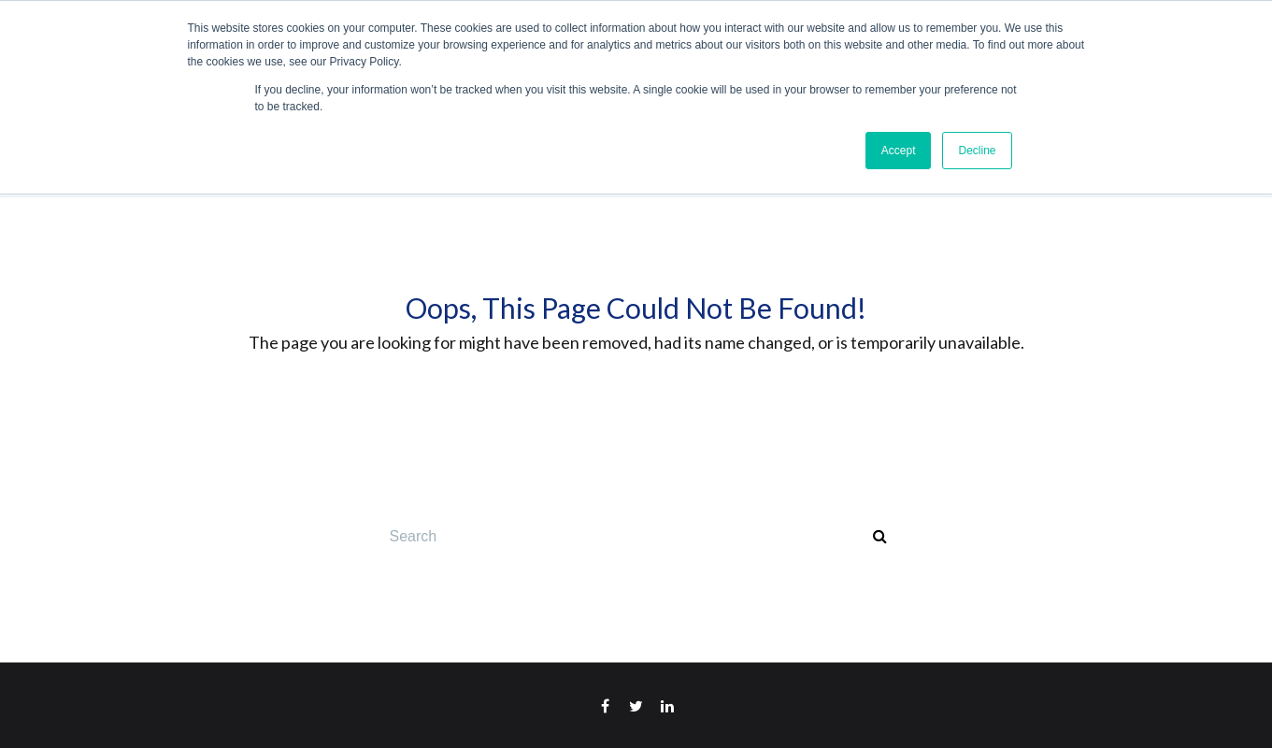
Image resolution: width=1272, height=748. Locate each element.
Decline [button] (976, 150)
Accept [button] (898, 150)
